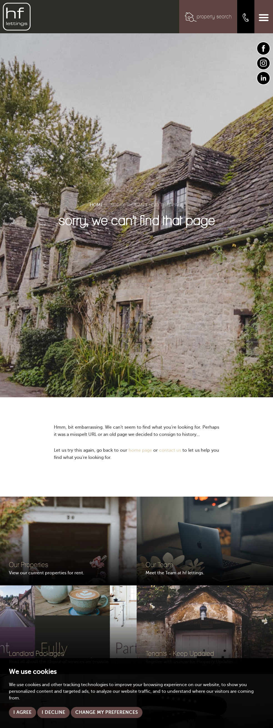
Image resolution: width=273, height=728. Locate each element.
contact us (170, 450)
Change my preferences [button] (106, 712)
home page (140, 450)
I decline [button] (53, 712)
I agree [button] (22, 712)
